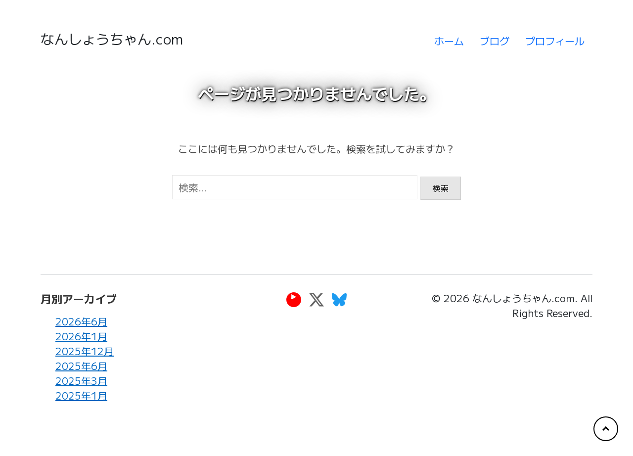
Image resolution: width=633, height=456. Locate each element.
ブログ (494, 41)
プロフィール (555, 41)
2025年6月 (81, 366)
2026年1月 (81, 336)
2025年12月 (84, 351)
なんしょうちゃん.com (112, 38)
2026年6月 (81, 322)
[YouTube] (293, 299)
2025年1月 (81, 396)
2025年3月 (81, 381)
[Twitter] (316, 299)
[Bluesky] (339, 299)
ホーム (449, 41)
